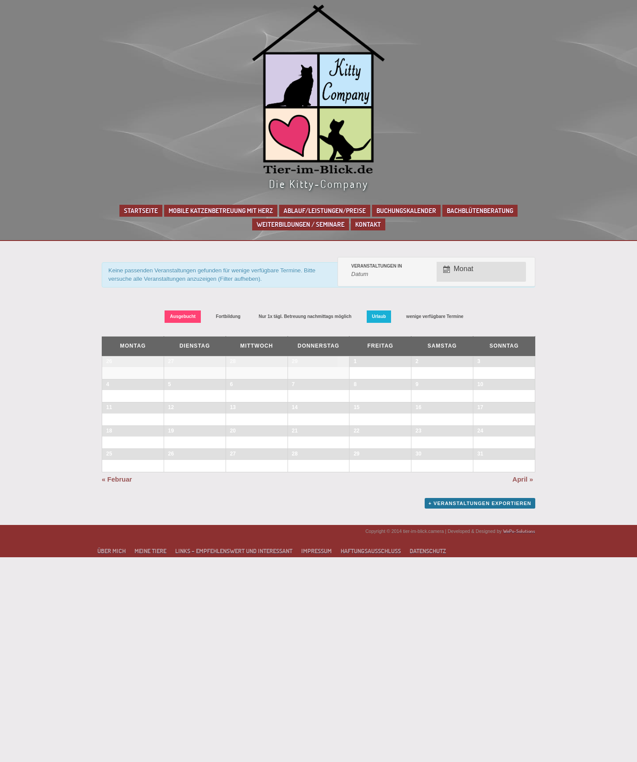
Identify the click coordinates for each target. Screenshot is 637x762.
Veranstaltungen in (376, 266)
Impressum (316, 756)
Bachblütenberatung (480, 211)
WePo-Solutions (519, 735)
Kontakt (368, 224)
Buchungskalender (406, 211)
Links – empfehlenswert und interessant (233, 756)
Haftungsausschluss (371, 756)
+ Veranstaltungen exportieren (480, 708)
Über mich (111, 756)
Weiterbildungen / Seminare (301, 224)
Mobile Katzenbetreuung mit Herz (221, 211)
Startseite (141, 211)
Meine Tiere (150, 756)
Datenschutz (428, 756)
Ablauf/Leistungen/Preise (325, 211)
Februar (117, 684)
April (522, 684)
